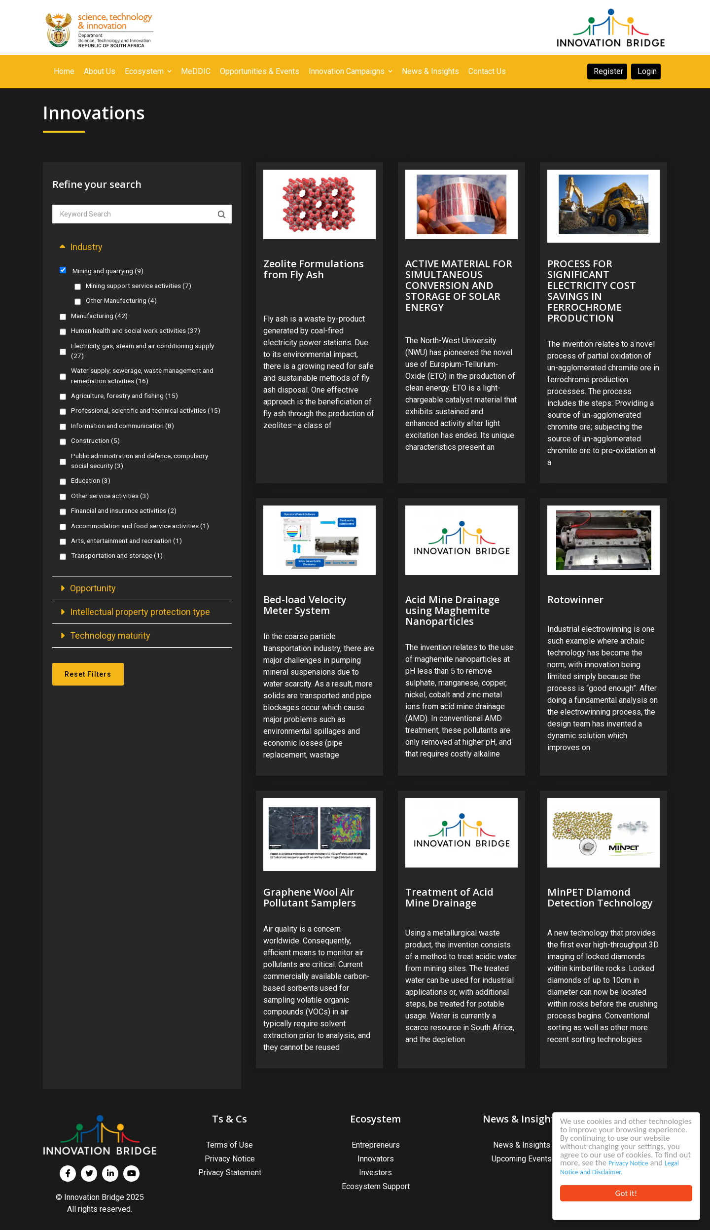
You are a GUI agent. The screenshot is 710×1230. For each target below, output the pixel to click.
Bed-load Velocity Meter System (305, 605)
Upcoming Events (522, 1158)
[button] (142, 246)
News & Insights (521, 1145)
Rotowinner (575, 599)
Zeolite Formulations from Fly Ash (313, 269)
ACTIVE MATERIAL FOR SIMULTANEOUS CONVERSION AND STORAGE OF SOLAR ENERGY (458, 285)
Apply (221, 214)
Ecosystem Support (376, 1186)
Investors (375, 1172)
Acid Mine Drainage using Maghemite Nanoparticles (452, 610)
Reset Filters (88, 674)
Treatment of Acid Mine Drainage (449, 897)
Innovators (375, 1158)
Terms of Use (229, 1145)
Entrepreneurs (376, 1145)
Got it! (626, 1193)
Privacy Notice (580, 1163)
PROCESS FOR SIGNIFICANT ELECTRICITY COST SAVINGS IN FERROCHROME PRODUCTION (591, 291)
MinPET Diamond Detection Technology (600, 897)
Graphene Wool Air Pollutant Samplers (309, 897)
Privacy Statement (229, 1172)
